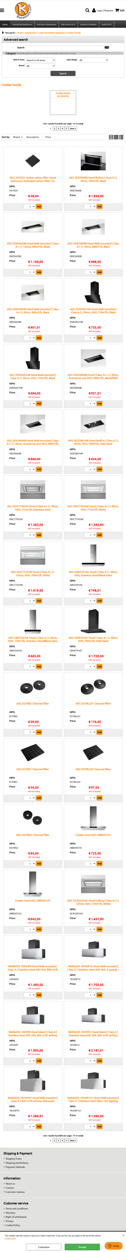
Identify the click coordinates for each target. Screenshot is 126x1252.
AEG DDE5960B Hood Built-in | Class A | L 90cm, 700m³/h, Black (93, 180)
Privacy (9, 1221)
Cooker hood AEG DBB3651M (32, 901)
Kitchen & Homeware (46, 24)
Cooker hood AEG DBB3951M (93, 835)
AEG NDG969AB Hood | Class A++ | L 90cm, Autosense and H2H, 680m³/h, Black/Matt (93, 377)
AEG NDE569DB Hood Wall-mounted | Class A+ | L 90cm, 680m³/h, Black (93, 245)
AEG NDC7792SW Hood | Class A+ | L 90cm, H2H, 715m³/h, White (93, 508)
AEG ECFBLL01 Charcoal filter (93, 704)
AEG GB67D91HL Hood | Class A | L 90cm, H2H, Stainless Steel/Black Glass (93, 574)
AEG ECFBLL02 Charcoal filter (93, 770)
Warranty (10, 1213)
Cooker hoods (69, 54)
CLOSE (123, 1235)
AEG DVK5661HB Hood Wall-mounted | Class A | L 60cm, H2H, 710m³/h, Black (32, 377)
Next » (73, 129)
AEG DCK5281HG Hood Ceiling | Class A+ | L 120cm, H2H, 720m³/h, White (93, 903)
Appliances (29, 54)
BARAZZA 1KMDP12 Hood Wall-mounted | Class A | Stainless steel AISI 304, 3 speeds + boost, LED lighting (93, 970)
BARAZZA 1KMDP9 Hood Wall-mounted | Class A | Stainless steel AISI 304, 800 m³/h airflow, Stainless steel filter (33, 970)
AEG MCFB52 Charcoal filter (32, 835)
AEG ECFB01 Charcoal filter (32, 770)
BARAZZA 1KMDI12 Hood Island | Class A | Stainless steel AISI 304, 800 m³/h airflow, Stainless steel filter (93, 1036)
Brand (21, 66)
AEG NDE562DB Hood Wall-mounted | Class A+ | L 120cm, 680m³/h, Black (33, 245)
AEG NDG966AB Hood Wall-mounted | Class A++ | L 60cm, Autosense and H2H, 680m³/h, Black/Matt (32, 445)
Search (20, 48)
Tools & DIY (106, 24)
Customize (43, 1247)
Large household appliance (49, 54)
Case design (71, 60)
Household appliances (22, 24)
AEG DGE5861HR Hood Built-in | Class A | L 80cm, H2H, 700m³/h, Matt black (93, 443)
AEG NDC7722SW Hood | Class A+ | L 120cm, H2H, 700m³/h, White (33, 574)
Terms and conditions (17, 1209)
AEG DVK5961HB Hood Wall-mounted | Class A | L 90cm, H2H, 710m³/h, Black (93, 311)
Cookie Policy (10, 1238)
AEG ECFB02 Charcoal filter (32, 704)
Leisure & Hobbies (88, 24)
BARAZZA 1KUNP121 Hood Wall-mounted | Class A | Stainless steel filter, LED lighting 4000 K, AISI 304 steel (93, 1102)
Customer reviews (15, 1192)
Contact (10, 1188)
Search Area (18, 60)
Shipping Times (14, 1159)
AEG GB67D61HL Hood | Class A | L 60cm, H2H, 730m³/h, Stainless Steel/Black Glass (32, 640)
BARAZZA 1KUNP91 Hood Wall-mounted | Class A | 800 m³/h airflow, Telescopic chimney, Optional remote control (33, 1102)
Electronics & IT (68, 24)
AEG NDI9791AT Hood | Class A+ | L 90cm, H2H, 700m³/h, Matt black (93, 640)
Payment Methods (15, 1167)
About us (10, 1184)
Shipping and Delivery (17, 1163)
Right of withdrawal (16, 1217)
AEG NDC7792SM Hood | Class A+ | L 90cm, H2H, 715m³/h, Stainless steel (32, 508)
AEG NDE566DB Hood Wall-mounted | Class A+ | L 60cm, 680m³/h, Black (33, 311)
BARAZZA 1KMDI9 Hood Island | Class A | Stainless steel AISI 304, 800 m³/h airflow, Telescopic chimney (32, 1036)
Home (5, 24)
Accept (82, 1247)
